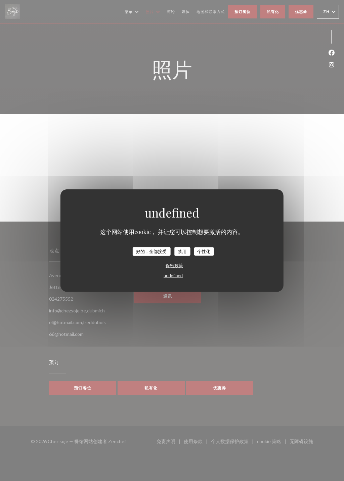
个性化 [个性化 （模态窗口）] (203, 251)
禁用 (182, 251)
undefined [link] (173, 275)
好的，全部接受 (151, 251)
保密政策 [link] (174, 265)
